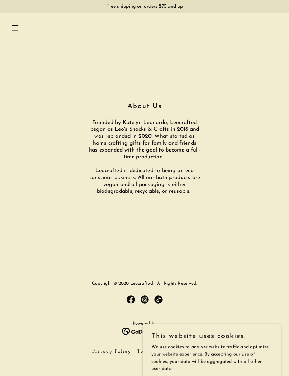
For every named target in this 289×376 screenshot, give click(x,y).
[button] (28, 28)
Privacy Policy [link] (112, 351)
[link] (131, 299)
